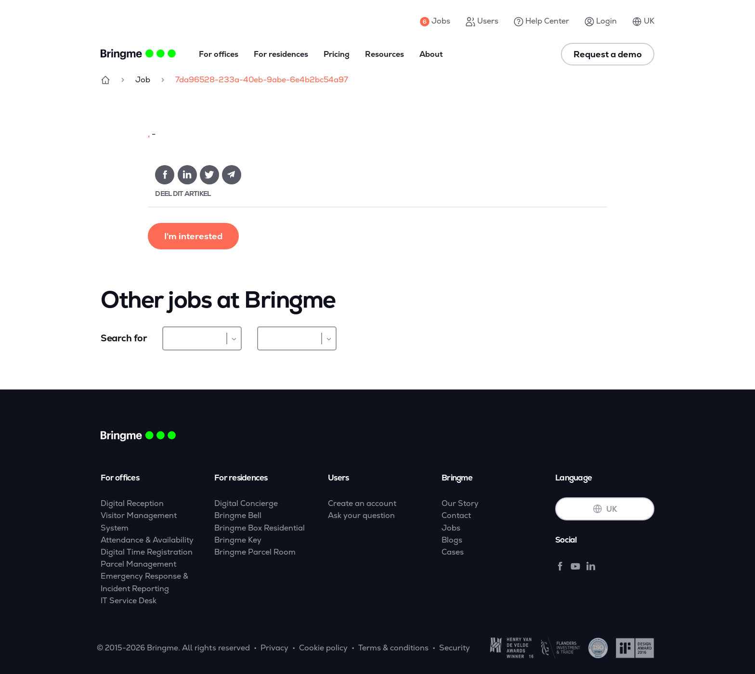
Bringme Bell (237, 515)
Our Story (460, 503)
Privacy (274, 648)
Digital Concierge (246, 503)
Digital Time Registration (147, 552)
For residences (281, 54)
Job (142, 80)
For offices (218, 54)
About (431, 54)
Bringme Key (237, 540)
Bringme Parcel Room (255, 552)
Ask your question (361, 515)
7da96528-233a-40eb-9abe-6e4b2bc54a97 (261, 80)
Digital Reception (132, 503)
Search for (124, 338)
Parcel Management (138, 564)
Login (601, 21)
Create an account (362, 503)
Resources (384, 54)
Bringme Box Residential (259, 528)
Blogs (452, 540)
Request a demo (607, 54)
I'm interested (193, 236)
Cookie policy (323, 648)
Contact (456, 515)
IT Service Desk (128, 601)
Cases (453, 552)
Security (454, 648)
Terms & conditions (393, 648)
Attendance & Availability (147, 540)
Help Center (541, 21)
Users (482, 21)
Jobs (435, 21)
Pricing (337, 54)
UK (643, 21)
